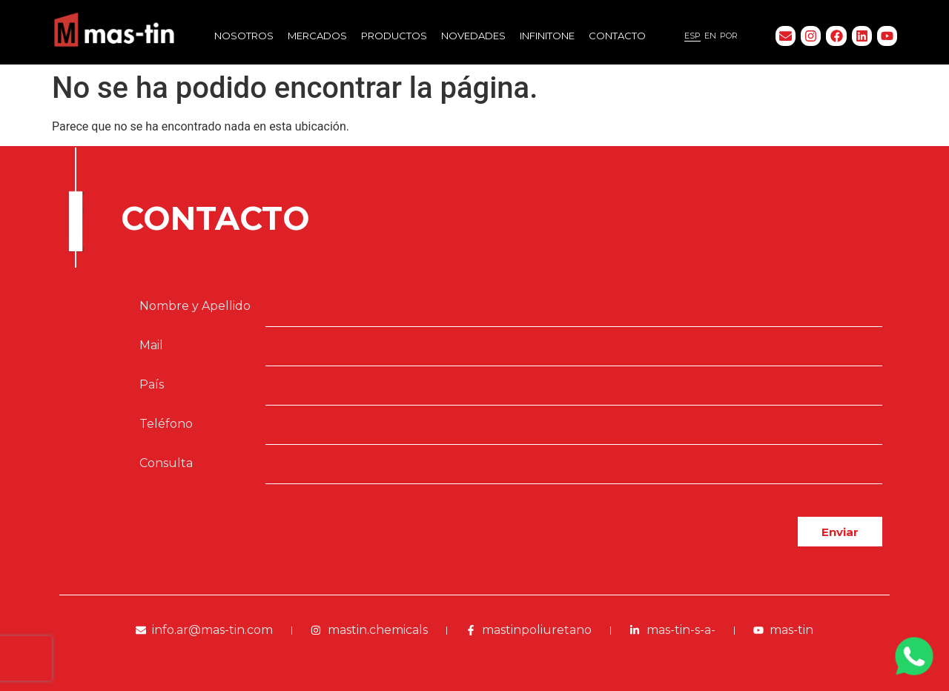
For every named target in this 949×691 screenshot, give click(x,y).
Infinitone (547, 36)
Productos (394, 36)
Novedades (473, 36)
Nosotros (244, 36)
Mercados (317, 36)
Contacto (617, 36)
